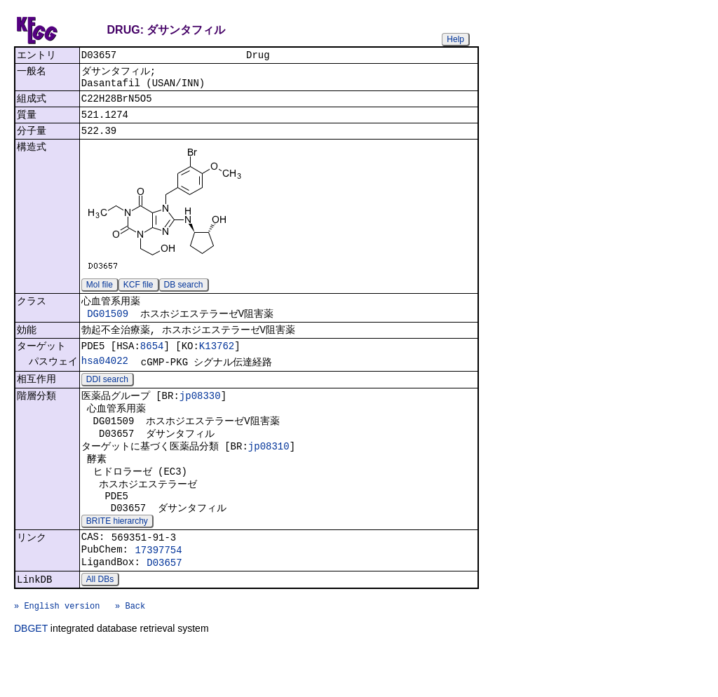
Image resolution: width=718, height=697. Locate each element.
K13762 (216, 362)
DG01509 (107, 326)
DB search (183, 295)
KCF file (138, 295)
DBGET (31, 677)
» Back (130, 652)
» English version (57, 652)
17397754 (158, 588)
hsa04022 (104, 378)
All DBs (100, 622)
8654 (152, 362)
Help (455, 39)
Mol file (99, 295)
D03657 (164, 603)
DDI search (107, 398)
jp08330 (200, 415)
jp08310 (269, 471)
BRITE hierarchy (117, 556)
